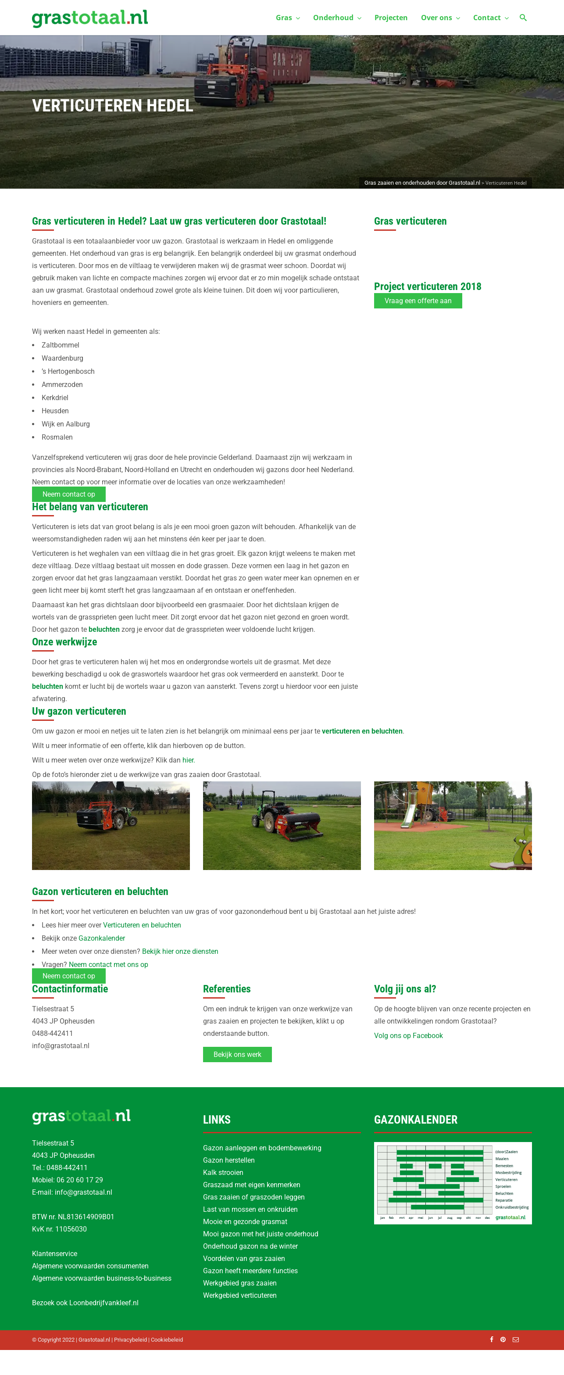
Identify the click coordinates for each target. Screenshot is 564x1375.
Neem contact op (69, 494)
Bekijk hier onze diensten (180, 951)
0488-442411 (67, 1168)
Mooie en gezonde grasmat (245, 1221)
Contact (491, 17)
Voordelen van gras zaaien (244, 1258)
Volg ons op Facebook (408, 1035)
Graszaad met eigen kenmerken (251, 1185)
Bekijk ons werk (237, 1054)
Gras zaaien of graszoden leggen (254, 1197)
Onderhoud (337, 17)
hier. (188, 760)
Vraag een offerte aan (418, 301)
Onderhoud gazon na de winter (250, 1246)
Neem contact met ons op (108, 964)
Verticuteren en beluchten (142, 925)
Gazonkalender (102, 938)
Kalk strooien (223, 1172)
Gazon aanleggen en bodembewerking (262, 1148)
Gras (288, 17)
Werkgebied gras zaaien (240, 1283)
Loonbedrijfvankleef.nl (104, 1303)
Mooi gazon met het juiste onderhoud (260, 1234)
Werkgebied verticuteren (240, 1295)
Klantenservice (54, 1254)
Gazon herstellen (229, 1160)
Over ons (440, 17)
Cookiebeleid (167, 1339)
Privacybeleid (130, 1339)
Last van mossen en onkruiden (250, 1209)
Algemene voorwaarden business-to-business (101, 1278)
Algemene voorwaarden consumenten (90, 1266)
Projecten (391, 17)
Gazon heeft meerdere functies (250, 1271)
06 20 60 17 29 (80, 1180)
